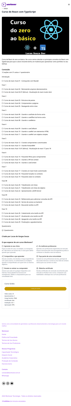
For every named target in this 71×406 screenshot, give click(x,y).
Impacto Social (7, 355)
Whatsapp (5, 376)
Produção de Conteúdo (10, 361)
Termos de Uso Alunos (9, 340)
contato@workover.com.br (11, 373)
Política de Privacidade (9, 337)
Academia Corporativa (9, 358)
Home (4, 334)
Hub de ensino (7, 364)
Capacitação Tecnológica (10, 352)
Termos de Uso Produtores (11, 343)
